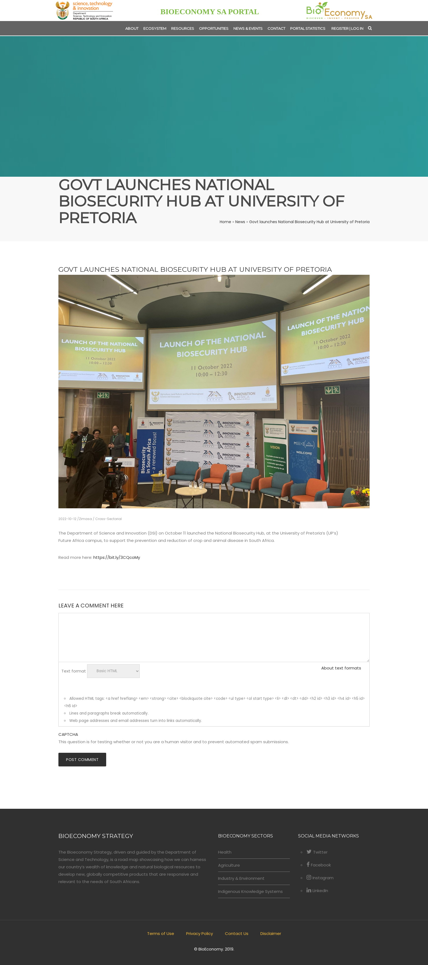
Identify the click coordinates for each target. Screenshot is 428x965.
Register (340, 28)
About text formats (341, 668)
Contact (276, 28)
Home (225, 222)
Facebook (319, 865)
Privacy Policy (199, 933)
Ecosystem (154, 28)
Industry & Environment (241, 878)
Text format (73, 671)
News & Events (248, 28)
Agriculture (229, 865)
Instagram (320, 878)
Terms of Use (160, 933)
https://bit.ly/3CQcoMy (116, 557)
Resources (182, 28)
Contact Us (236, 933)
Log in (357, 28)
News (240, 222)
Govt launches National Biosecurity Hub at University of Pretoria (309, 222)
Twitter (317, 852)
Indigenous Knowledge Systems (250, 891)
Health (224, 852)
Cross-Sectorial (108, 519)
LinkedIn (317, 890)
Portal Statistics (307, 28)
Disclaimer (270, 933)
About (131, 28)
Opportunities (213, 28)
